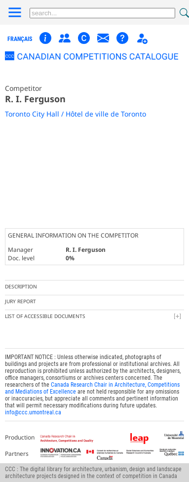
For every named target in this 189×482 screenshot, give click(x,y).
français (19, 39)
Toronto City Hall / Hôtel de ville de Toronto (75, 114)
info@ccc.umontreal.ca (33, 412)
